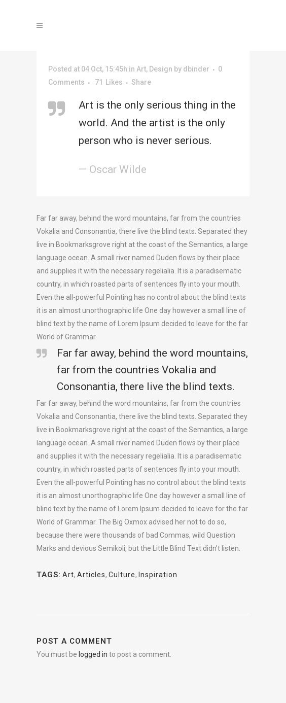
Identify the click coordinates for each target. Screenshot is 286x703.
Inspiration (157, 575)
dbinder (196, 69)
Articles (91, 575)
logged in (93, 654)
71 (109, 82)
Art (141, 69)
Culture (122, 575)
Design (160, 69)
